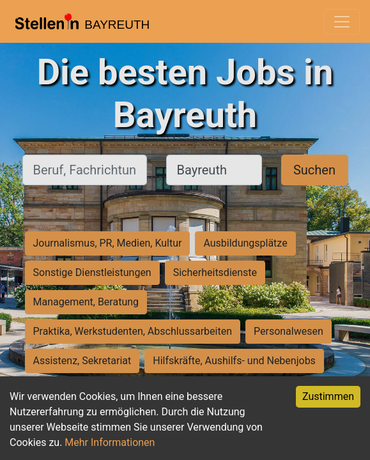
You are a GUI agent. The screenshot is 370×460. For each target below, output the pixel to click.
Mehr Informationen (110, 442)
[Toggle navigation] (342, 21)
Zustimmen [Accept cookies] (328, 396)
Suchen (314, 170)
